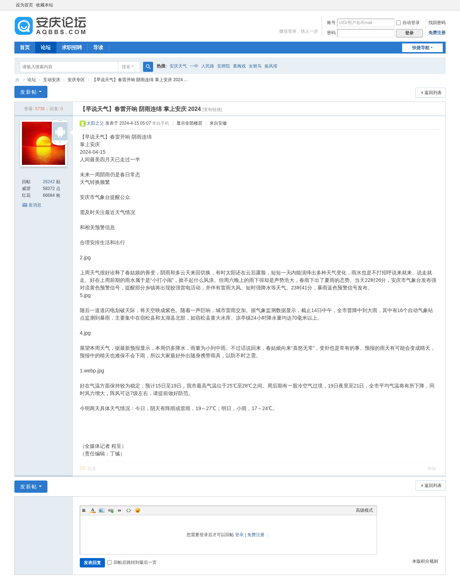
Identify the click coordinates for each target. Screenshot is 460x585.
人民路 (207, 66)
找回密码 (437, 22)
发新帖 (28, 92)
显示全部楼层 (189, 123)
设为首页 (24, 5)
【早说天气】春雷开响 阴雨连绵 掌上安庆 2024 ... (140, 79)
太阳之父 (95, 123)
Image (101, 510)
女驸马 (255, 66)
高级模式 (364, 510)
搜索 (126, 66)
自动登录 (408, 22)
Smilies (137, 510)
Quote (119, 510)
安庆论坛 (17, 80)
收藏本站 (44, 5)
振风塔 (270, 66)
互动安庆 (51, 79)
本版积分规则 (425, 561)
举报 (431, 468)
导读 (98, 47)
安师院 (223, 66)
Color (92, 510)
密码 (331, 32)
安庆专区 (76, 79)
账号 (331, 22)
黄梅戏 (239, 66)
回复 (92, 468)
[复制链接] (212, 109)
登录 (239, 534)
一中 (194, 66)
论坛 (46, 47)
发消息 (34, 205)
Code (128, 510)
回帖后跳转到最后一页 (132, 562)
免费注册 (437, 32)
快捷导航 (420, 47)
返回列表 (433, 92)
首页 (25, 47)
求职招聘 (72, 47)
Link (110, 510)
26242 (49, 181)
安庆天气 (178, 66)
